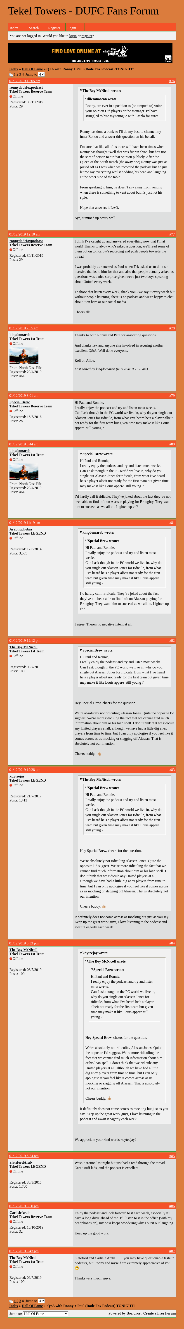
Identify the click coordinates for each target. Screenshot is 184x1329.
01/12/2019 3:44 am (23, 444)
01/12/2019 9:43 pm (24, 1251)
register (87, 36)
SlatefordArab (20, 1162)
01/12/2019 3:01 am (23, 395)
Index (14, 28)
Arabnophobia (20, 529)
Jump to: (38, 1313)
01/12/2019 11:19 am (24, 523)
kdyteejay (17, 776)
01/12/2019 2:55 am (23, 328)
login (73, 36)
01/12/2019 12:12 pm (24, 640)
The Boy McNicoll (23, 647)
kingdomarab (19, 335)
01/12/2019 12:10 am (24, 234)
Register (54, 28)
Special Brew (19, 402)
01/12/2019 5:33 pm (24, 943)
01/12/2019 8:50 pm (24, 1206)
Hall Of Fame (32, 69)
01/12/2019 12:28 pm (24, 770)
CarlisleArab (19, 1213)
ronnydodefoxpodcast (26, 87)
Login (71, 28)
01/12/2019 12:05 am (24, 81)
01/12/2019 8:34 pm (24, 1156)
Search (34, 28)
